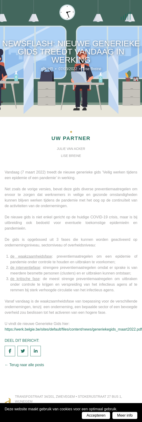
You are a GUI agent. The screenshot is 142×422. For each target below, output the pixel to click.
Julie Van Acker (71, 149)
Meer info (125, 415)
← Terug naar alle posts (24, 365)
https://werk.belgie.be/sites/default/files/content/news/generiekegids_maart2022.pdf (73, 329)
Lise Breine (92, 69)
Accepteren (96, 415)
